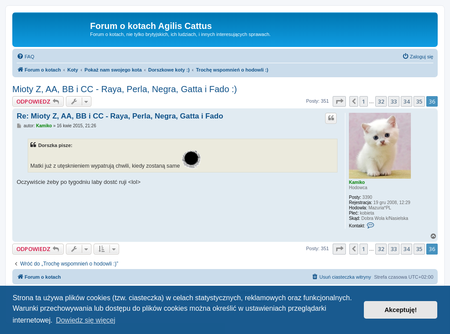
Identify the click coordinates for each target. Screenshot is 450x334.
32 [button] (381, 101)
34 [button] (406, 101)
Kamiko (357, 182)
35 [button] (419, 101)
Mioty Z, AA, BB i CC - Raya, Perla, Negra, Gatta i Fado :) (124, 89)
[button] (339, 101)
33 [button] (394, 101)
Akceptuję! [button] (401, 309)
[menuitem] (25, 56)
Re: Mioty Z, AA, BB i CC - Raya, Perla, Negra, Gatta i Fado (120, 116)
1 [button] (363, 101)
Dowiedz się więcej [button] (85, 320)
